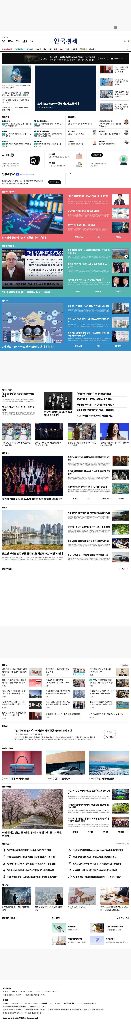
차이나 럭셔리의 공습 (15, 778)
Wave (61, 49)
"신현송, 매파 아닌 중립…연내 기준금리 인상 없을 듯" (15, 101)
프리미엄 (84, 49)
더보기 (91, 49)
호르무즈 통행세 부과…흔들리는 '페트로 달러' (110, 124)
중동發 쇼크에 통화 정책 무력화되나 (80, 123)
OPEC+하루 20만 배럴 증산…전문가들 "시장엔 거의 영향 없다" (16, 124)
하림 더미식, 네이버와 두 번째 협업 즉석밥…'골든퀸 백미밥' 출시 (14, 670)
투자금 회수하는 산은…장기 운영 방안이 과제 (63, 714)
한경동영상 (6, 568)
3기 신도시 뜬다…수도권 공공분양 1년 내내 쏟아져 (28, 346)
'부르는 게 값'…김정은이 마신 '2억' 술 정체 (18, 408)
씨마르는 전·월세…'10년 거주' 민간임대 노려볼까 (88, 306)
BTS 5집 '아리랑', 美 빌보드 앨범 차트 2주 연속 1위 (58, 413)
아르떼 (4, 453)
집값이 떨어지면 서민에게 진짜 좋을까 (48, 909)
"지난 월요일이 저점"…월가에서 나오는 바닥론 (26, 292)
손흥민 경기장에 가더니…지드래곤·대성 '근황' (82, 444)
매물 (98, 346)
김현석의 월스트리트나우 (41, 121)
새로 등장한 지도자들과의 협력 (109, 134)
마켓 (119, 237)
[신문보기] (3, 41)
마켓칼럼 (4, 131)
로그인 (126, 41)
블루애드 (39, 991)
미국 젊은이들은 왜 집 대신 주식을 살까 (16, 909)
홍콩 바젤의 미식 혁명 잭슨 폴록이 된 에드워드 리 (88, 541)
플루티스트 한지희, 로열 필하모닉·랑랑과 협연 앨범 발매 (89, 459)
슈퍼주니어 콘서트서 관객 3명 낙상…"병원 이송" (48, 444)
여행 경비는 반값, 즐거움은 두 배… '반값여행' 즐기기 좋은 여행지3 (32, 834)
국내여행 (90, 832)
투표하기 (110, 732)
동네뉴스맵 (78, 346)
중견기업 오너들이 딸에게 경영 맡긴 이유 (57, 670)
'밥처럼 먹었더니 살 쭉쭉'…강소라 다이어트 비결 (114, 444)
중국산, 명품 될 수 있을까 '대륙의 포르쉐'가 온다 (88, 555)
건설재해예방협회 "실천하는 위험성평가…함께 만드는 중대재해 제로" (58, 693)
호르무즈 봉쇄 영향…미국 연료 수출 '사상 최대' (47, 145)
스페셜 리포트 (7, 748)
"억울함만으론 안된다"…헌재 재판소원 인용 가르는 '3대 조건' (15, 93)
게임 (67, 49)
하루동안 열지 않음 (118, 58)
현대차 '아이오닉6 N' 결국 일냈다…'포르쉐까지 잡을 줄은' (31, 863)
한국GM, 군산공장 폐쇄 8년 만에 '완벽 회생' (122, 81)
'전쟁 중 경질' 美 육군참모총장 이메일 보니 (18, 395)
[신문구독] (31, 41)
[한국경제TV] (10, 41)
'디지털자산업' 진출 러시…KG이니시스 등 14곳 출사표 (16, 86)
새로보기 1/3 (124, 665)
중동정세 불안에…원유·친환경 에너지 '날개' (24, 237)
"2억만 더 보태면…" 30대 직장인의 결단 (94, 393)
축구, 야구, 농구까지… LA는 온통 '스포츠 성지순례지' (89, 792)
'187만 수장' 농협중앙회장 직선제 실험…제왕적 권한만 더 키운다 (101, 704)
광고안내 (30, 991)
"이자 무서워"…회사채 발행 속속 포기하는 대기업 (122, 94)
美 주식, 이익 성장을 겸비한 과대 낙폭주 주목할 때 (16, 135)
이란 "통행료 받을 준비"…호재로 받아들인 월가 (48, 124)
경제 (44, 49)
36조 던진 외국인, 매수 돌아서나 (81, 225)
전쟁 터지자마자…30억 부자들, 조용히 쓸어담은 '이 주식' (31, 856)
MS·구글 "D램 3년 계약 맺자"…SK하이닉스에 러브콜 (95, 870)
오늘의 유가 (5, 141)
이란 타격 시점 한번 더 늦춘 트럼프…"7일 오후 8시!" (121, 69)
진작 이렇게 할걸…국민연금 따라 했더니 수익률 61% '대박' (32, 877)
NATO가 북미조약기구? (107, 144)
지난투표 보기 (110, 737)
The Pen (5, 884)
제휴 (13, 1003)
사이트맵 (35, 1003)
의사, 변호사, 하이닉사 (77, 907)
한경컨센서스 (79, 237)
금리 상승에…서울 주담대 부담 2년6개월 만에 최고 (121, 106)
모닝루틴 (74, 49)
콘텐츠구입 (18, 1003)
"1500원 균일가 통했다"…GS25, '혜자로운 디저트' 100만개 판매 (57, 683)
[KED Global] (25, 41)
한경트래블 (6, 786)
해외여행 (105, 832)
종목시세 (98, 291)
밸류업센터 (118, 346)
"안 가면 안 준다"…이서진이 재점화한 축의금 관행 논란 (43, 730)
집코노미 (30, 49)
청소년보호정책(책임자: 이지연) (86, 1003)
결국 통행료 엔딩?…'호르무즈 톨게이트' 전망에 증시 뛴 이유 (89, 251)
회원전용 (5, 117)
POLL (4, 725)
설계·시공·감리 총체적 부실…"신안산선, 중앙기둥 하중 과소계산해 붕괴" (88, 334)
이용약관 (58, 1003)
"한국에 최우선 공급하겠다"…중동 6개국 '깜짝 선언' (29, 850)
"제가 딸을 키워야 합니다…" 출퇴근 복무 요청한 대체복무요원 (58, 703)
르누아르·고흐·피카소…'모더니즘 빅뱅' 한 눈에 (87, 486)
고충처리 (22, 991)
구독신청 (14, 991)
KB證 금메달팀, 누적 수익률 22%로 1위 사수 (100, 670)
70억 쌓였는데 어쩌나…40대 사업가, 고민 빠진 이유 (94, 856)
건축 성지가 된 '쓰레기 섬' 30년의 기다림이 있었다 (89, 513)
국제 (55, 49)
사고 (127, 917)
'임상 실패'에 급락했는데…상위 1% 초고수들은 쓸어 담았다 (98, 850)
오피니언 (38, 49)
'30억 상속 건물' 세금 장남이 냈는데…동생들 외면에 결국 (114, 909)
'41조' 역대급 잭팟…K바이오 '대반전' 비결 (95, 415)
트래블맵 (75, 832)
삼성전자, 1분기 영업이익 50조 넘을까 (83, 211)
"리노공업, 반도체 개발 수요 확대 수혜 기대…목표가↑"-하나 (14, 692)
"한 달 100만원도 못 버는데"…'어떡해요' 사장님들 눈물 (30, 870)
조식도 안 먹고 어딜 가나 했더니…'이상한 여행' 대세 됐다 (97, 863)
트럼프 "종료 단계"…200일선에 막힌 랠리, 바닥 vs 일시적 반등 (48, 135)
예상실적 (77, 291)
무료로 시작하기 (54, 182)
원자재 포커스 (6, 121)
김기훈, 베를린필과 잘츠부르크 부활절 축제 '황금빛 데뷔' (89, 473)
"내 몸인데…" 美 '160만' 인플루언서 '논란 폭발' (16, 444)
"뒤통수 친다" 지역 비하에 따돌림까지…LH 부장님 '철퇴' (97, 877)
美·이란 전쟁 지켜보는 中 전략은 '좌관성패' (86, 279)
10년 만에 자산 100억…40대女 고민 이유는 (95, 399)
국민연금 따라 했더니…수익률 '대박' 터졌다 (95, 404)
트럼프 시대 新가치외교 (76, 134)
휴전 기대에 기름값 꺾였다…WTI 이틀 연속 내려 (16, 145)
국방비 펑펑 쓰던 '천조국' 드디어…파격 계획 (95, 410)
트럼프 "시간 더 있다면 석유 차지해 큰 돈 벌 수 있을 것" (88, 265)
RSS (51, 1003)
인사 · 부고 (120, 917)
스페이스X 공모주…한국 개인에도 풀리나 (58, 103)
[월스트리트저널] (17, 41)
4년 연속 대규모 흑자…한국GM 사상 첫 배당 (106, 714)
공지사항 (55, 917)
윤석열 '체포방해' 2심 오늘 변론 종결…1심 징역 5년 (15, 108)
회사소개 (5, 991)
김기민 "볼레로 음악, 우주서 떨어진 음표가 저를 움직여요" (32, 499)
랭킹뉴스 (5, 843)
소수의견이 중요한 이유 (76, 144)
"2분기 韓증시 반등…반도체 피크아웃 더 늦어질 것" (88, 197)
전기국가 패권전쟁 (101, 778)
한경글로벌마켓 (20, 49)
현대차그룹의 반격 (58, 778)
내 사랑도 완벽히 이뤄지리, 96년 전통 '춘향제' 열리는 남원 (88, 806)
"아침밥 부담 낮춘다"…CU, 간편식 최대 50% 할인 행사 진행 (101, 692)
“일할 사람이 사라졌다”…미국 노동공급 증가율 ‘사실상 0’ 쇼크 (14, 703)
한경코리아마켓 (7, 49)
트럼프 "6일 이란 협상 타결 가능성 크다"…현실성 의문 (14, 714)
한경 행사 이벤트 (8, 917)
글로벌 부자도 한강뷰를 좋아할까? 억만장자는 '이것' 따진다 (32, 553)
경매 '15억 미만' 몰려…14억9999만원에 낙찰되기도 (88, 320)
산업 (50, 49)
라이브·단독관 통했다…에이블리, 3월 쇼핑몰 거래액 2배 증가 (14, 681)
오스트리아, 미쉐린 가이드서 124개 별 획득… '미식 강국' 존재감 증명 (88, 820)
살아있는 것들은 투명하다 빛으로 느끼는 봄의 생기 (89, 527)
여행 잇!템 (121, 832)
